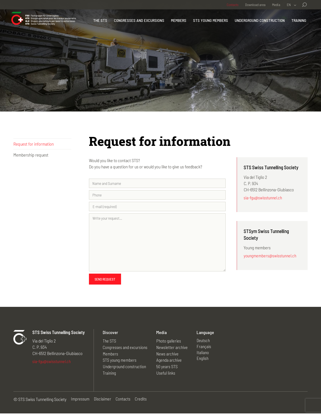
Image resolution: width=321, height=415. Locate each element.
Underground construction (279, 24)
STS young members (230, 24)
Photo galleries (170, 342)
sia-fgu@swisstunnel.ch (264, 198)
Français (205, 348)
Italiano (204, 354)
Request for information (33, 144)
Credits (142, 400)
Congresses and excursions (159, 24)
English (204, 360)
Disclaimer (103, 400)
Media (276, 4)
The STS (120, 24)
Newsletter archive (173, 348)
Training (296, 33)
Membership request (30, 154)
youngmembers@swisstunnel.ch (271, 256)
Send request (105, 280)
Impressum (80, 400)
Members (198, 24)
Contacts (233, 4)
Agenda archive (170, 360)
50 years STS (168, 367)
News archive (169, 354)
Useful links (167, 373)
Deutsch (205, 342)
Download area (255, 4)
